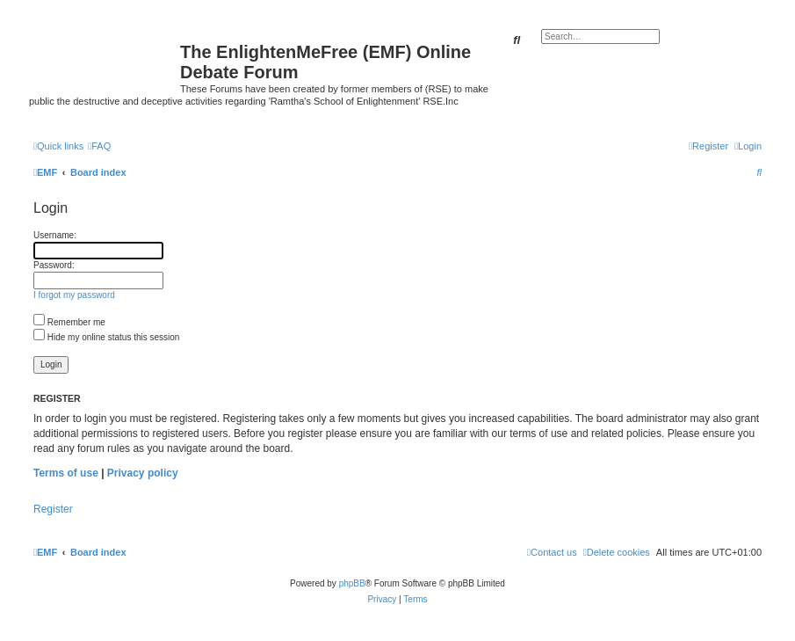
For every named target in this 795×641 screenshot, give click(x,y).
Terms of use (65, 473)
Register (53, 509)
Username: (54, 235)
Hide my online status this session (106, 337)
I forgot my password (74, 295)
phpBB (352, 583)
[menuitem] (99, 146)
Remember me (69, 322)
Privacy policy (142, 473)
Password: (54, 265)
